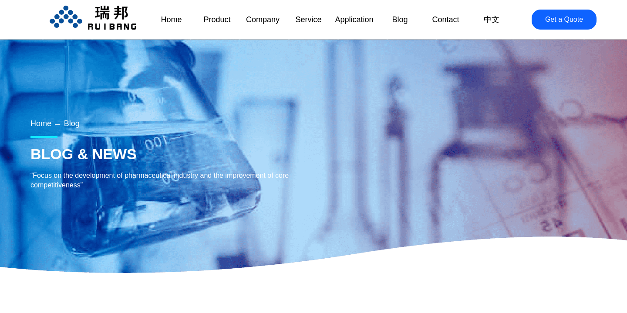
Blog (72, 123)
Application (354, 19)
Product (216, 19)
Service (308, 19)
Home (40, 123)
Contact (445, 19)
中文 (491, 19)
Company (263, 19)
